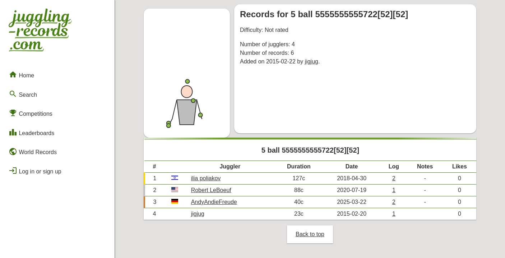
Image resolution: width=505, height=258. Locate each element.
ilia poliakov (206, 178)
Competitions (30, 113)
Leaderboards (31, 132)
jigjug (311, 61)
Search (23, 94)
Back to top (310, 234)
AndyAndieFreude (214, 202)
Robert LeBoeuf (211, 190)
